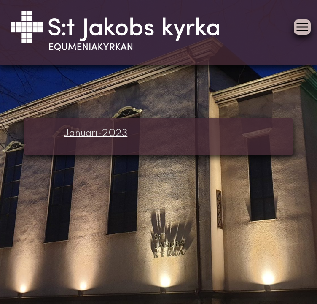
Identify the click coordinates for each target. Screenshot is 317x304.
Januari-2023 (95, 133)
